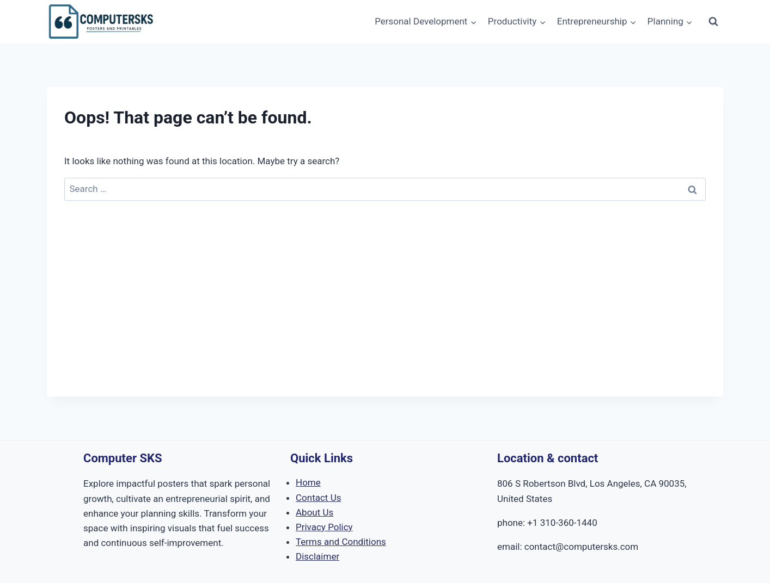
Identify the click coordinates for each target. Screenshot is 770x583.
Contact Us (318, 497)
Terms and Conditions (341, 541)
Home (308, 482)
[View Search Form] (713, 22)
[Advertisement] (385, 320)
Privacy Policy (324, 527)
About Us (314, 512)
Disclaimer (317, 556)
